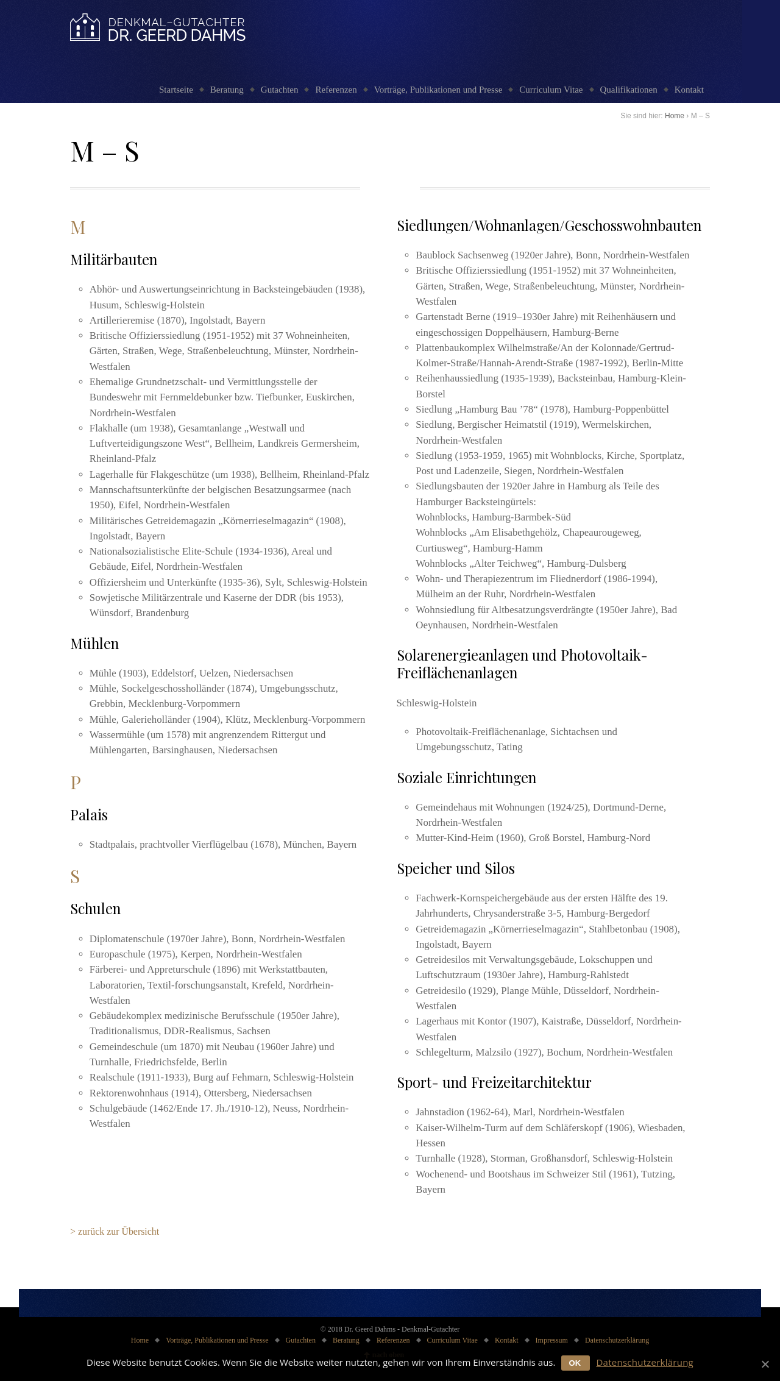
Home (674, 116)
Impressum (552, 1340)
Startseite (176, 89)
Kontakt (689, 89)
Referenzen (335, 89)
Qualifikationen (629, 89)
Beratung (227, 89)
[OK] (765, 1364)
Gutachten (280, 89)
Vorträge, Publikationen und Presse (438, 89)
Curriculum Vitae (551, 89)
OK (575, 1363)
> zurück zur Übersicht (114, 1231)
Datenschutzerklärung (617, 1340)
